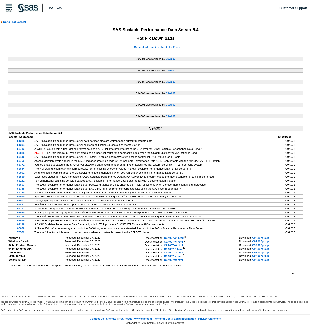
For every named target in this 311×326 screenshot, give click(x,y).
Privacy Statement (209, 318)
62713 (21, 148)
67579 (21, 220)
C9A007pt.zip (260, 237)
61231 (21, 144)
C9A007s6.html (173, 245)
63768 (21, 188)
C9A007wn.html (174, 238)
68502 (21, 200)
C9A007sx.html (173, 259)
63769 (21, 160)
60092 (21, 172)
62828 (21, 152)
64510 (21, 196)
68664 (21, 168)
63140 (21, 156)
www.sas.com (143, 318)
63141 (21, 180)
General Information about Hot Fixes (157, 47)
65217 (21, 208)
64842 (21, 204)
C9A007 (170, 58)
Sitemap (111, 318)
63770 (21, 192)
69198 (21, 224)
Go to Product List (13, 21)
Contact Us (97, 318)
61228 (21, 140)
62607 (21, 184)
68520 (21, 212)
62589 (21, 176)
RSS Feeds (125, 318)
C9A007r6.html (173, 249)
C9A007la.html (173, 256)
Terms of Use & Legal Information (175, 318)
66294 (21, 216)
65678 (21, 228)
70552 (21, 232)
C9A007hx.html (173, 252)
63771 (21, 164)
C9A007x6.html (173, 241)
